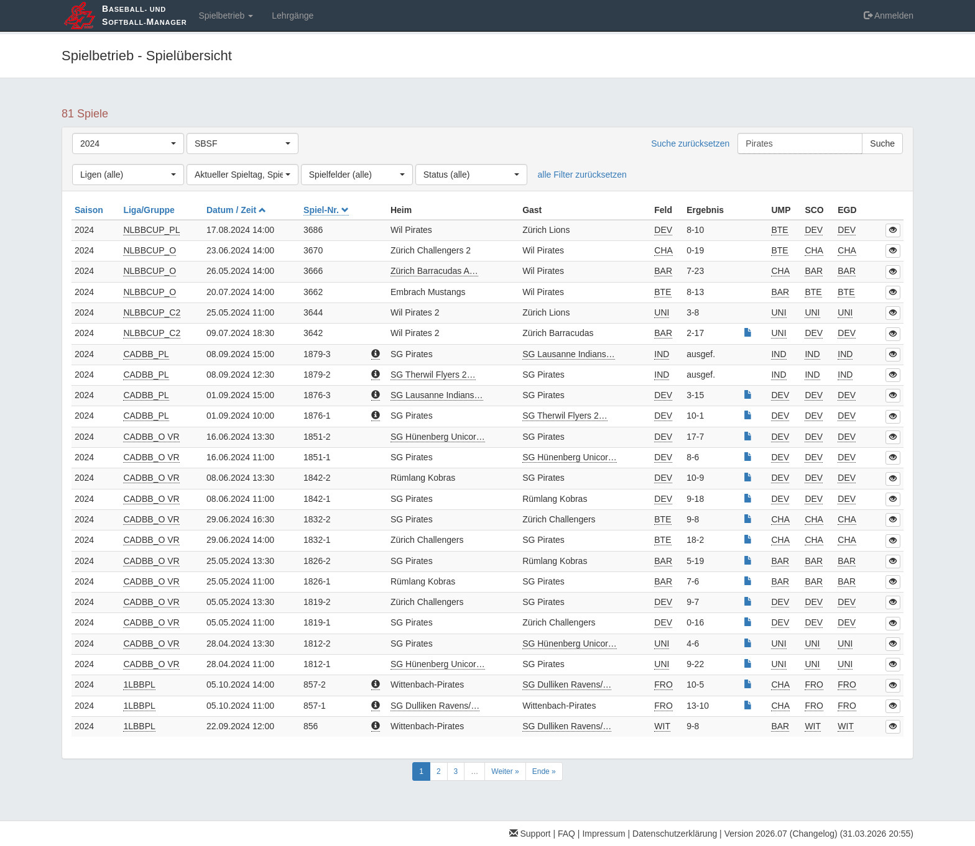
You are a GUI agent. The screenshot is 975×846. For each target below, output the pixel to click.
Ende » (544, 771)
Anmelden (888, 15)
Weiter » (505, 771)
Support (530, 834)
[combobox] (128, 143)
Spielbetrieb (225, 15)
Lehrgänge (292, 15)
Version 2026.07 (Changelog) (781, 834)
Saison (90, 210)
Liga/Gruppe (150, 210)
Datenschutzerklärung (674, 834)
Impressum (603, 834)
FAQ (566, 834)
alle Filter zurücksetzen (582, 175)
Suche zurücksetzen (690, 143)
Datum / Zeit (236, 210)
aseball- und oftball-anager (144, 15)
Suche (882, 143)
